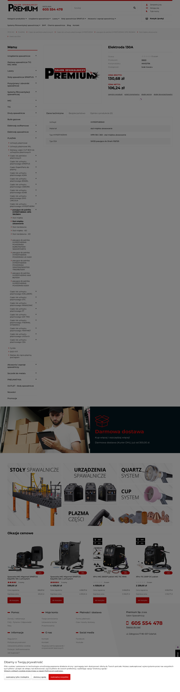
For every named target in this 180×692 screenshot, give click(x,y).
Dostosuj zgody (40, 677)
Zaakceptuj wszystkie (59, 677)
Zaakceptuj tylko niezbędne (17, 677)
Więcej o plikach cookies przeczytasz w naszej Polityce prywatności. (33, 671)
